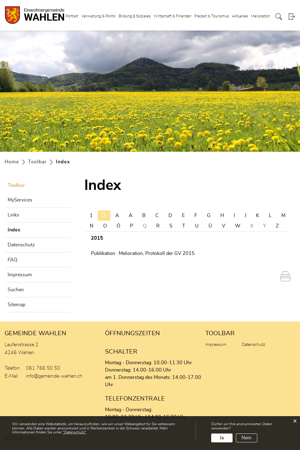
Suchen (16, 289)
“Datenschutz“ (74, 432)
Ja (222, 437)
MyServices (20, 200)
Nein (246, 437)
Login (291, 16)
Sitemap (16, 304)
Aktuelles (240, 16)
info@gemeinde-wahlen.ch (54, 376)
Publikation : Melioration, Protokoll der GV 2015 (143, 253)
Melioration (260, 16)
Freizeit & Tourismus (211, 16)
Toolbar (16, 185)
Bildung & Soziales (134, 16)
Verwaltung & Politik (98, 16)
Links (13, 214)
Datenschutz (21, 244)
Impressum (20, 274)
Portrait (72, 16)
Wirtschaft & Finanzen (172, 16)
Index (29, 229)
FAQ (12, 259)
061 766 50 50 (43, 368)
